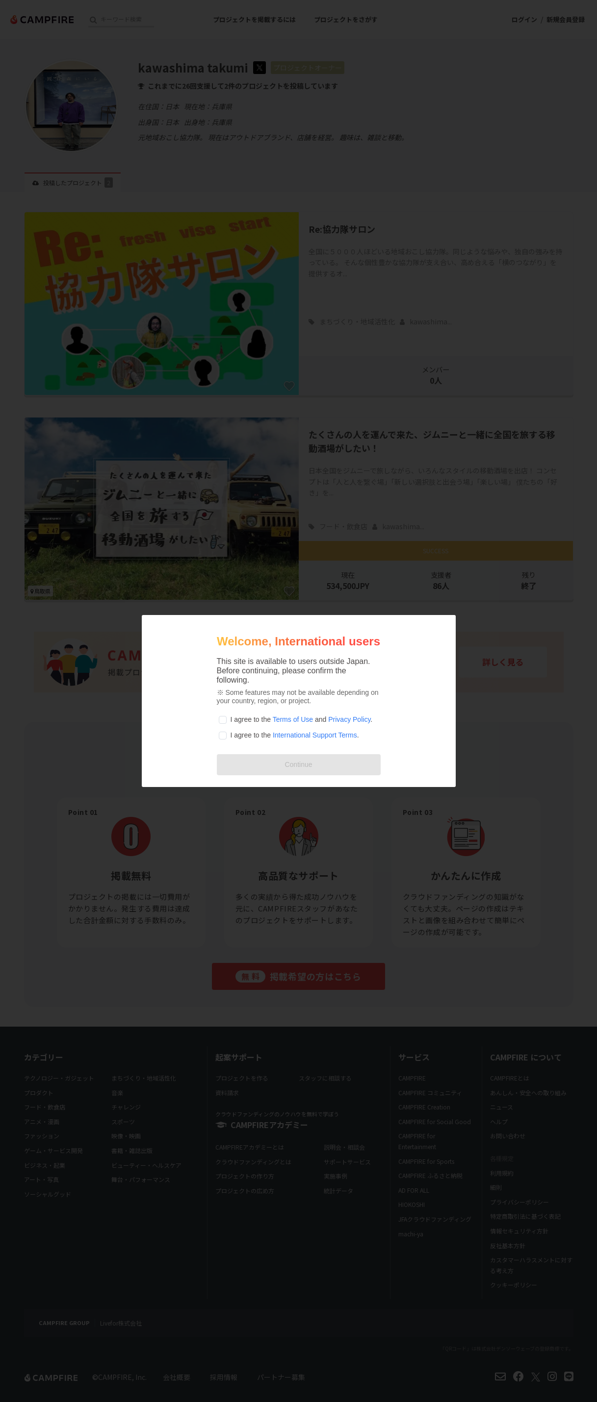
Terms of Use (293, 719)
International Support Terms (315, 735)
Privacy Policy (349, 719)
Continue (298, 764)
